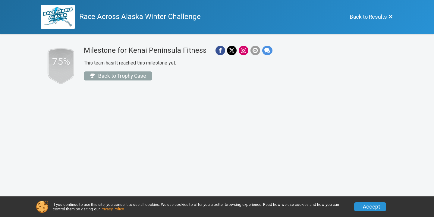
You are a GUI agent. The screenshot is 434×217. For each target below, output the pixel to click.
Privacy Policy (112, 209)
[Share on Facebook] (220, 50)
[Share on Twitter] (231, 50)
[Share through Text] (266, 50)
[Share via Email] (254, 50)
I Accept (370, 207)
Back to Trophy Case (118, 76)
